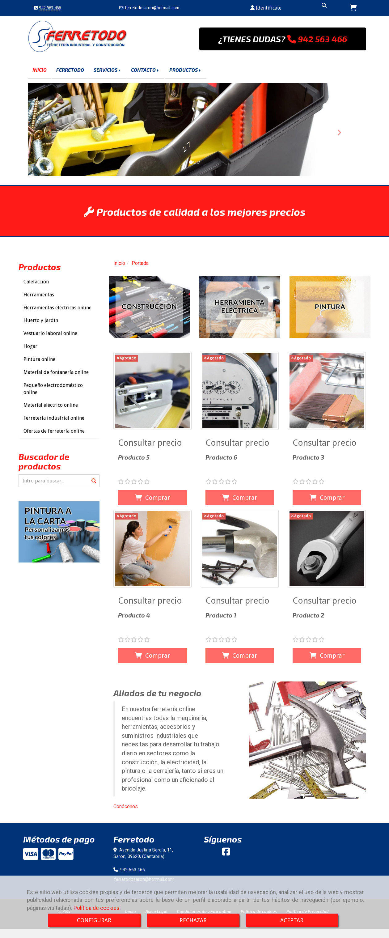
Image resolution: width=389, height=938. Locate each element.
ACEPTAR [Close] (291, 920)
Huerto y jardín (40, 320)
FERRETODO (70, 70)
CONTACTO (145, 70)
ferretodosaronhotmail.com (151, 7)
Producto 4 (134, 615)
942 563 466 (50, 7)
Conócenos (125, 806)
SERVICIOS (107, 70)
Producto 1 (220, 615)
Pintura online (39, 359)
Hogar (30, 346)
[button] (266, 8)
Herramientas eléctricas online (57, 308)
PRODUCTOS (185, 70)
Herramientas (38, 295)
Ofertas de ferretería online (54, 431)
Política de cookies (97, 908)
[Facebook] (226, 853)
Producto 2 (308, 615)
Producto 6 (221, 457)
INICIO (39, 70)
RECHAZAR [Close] (193, 920)
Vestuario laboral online (50, 333)
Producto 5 (134, 457)
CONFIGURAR (94, 920)
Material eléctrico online (50, 405)
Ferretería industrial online (53, 418)
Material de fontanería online (56, 372)
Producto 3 (308, 457)
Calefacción (36, 282)
